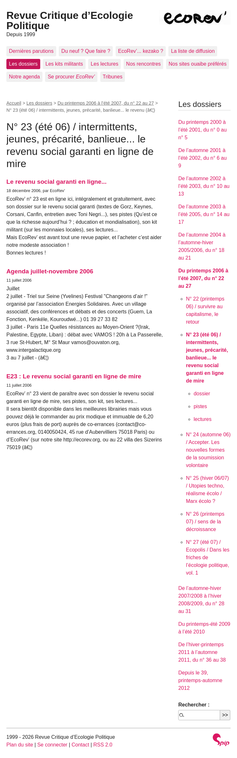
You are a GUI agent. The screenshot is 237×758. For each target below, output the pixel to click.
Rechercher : (194, 704)
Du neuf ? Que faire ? (85, 51)
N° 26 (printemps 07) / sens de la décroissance (205, 521)
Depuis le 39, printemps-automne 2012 (200, 680)
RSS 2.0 (102, 744)
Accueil (13, 103)
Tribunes (113, 76)
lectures (202, 419)
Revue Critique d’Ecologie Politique (69, 20)
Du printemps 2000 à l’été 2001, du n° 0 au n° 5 (202, 129)
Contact (80, 744)
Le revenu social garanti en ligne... (56, 181)
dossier (202, 393)
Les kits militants (64, 64)
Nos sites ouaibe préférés (197, 64)
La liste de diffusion (193, 51)
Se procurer (71, 76)
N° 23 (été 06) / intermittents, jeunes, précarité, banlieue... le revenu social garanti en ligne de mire (207, 357)
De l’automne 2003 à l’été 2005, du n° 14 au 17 (203, 214)
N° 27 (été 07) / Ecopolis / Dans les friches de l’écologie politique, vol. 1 (207, 557)
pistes (200, 406)
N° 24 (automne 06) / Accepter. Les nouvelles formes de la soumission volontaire (208, 450)
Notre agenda (24, 76)
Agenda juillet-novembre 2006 (49, 271)
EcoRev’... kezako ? (140, 51)
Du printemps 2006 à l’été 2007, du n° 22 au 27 (105, 103)
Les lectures (104, 64)
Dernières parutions (31, 51)
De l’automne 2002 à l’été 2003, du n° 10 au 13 (203, 186)
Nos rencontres (143, 64)
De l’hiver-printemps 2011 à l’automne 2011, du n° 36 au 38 (202, 652)
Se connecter (52, 744)
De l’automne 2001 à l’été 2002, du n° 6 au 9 (202, 158)
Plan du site (19, 744)
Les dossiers (23, 64)
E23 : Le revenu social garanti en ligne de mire (73, 376)
